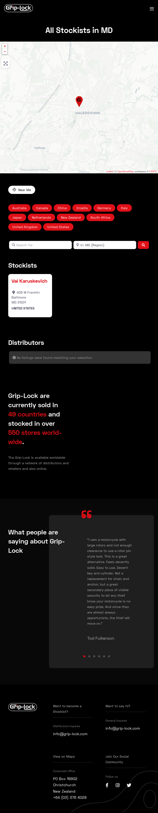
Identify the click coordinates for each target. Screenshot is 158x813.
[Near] (104, 245)
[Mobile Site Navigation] (152, 9)
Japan (17, 217)
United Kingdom (24, 227)
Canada (42, 208)
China (62, 208)
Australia (19, 208)
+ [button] (5, 46)
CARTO (153, 171)
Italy (124, 208)
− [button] (5, 51)
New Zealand (71, 217)
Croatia (82, 208)
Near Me (24, 190)
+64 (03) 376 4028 (70, 797)
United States (58, 227)
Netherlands (41, 217)
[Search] (143, 245)
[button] (84, 656)
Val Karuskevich (29, 281)
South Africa (100, 217)
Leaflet (109, 171)
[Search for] (40, 245)
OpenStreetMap (125, 171)
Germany (104, 208)
